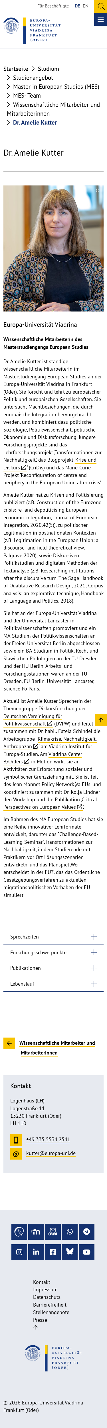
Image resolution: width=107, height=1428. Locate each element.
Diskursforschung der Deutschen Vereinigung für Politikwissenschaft (44, 716)
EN (85, 6)
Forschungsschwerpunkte (38, 952)
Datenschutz (46, 1297)
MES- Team (27, 95)
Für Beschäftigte (53, 6)
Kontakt (41, 1282)
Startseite (15, 69)
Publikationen (25, 968)
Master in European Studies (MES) (56, 86)
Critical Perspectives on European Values (50, 803)
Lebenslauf (22, 983)
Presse (40, 1320)
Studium (48, 69)
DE (77, 6)
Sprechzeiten (24, 936)
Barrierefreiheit (49, 1304)
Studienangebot (33, 78)
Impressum (45, 1289)
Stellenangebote (51, 1312)
